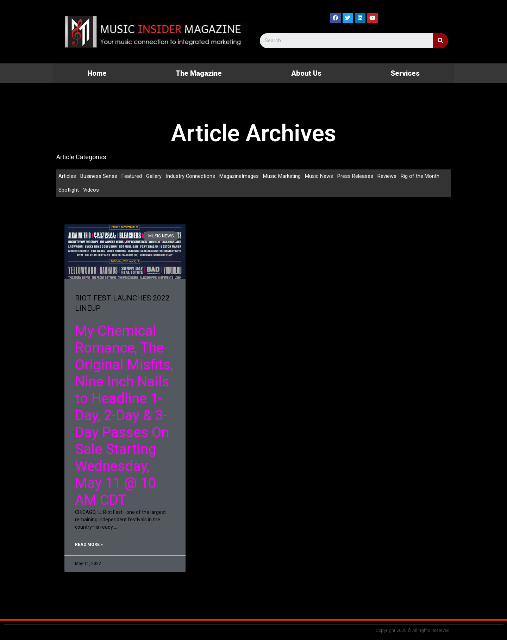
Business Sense (98, 176)
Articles (67, 176)
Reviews (387, 176)
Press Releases (356, 176)
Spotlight (68, 190)
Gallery (154, 176)
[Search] (440, 40)
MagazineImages (239, 176)
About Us (306, 73)
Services (405, 73)
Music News (319, 176)
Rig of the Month (420, 176)
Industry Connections (190, 176)
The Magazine (199, 73)
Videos (91, 190)
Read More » (89, 544)
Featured (131, 176)
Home (97, 73)
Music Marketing (282, 176)
